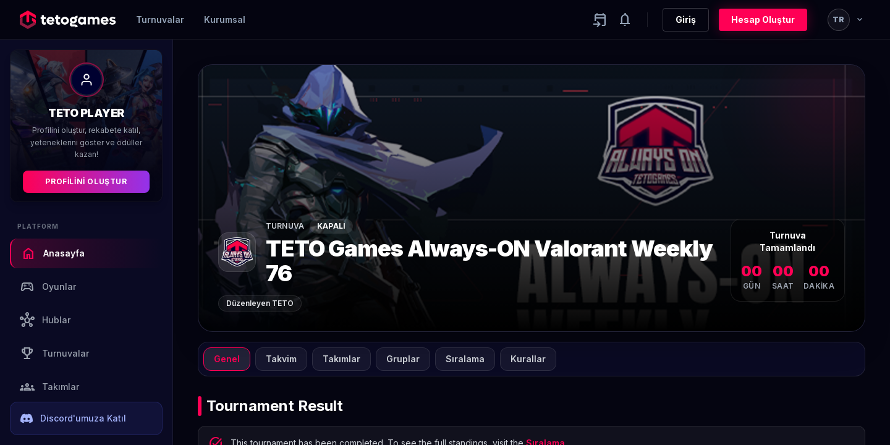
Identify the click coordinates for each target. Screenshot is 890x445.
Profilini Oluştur (86, 181)
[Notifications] (624, 19)
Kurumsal (224, 19)
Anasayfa (53, 253)
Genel (227, 359)
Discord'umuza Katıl (73, 418)
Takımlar (49, 387)
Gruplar (403, 359)
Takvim (281, 359)
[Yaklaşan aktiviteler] (600, 19)
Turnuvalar (160, 19)
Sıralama (465, 359)
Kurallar (528, 359)
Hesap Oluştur (763, 19)
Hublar (45, 320)
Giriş (686, 19)
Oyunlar (48, 286)
